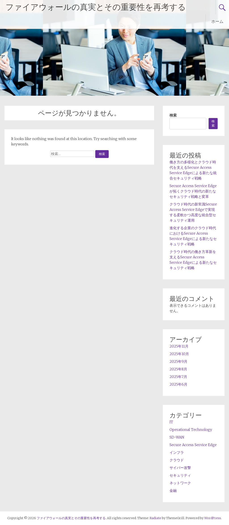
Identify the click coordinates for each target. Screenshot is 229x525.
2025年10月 (179, 354)
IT (171, 422)
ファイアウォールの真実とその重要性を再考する (96, 7)
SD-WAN (177, 437)
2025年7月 (178, 376)
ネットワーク (180, 483)
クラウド (177, 460)
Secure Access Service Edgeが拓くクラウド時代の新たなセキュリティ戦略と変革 (193, 191)
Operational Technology (191, 429)
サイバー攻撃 (180, 467)
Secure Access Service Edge (193, 445)
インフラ (177, 452)
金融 (173, 490)
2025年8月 (178, 369)
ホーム (217, 21)
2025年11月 (179, 346)
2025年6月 (178, 384)
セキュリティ (180, 475)
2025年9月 (178, 361)
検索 (173, 115)
